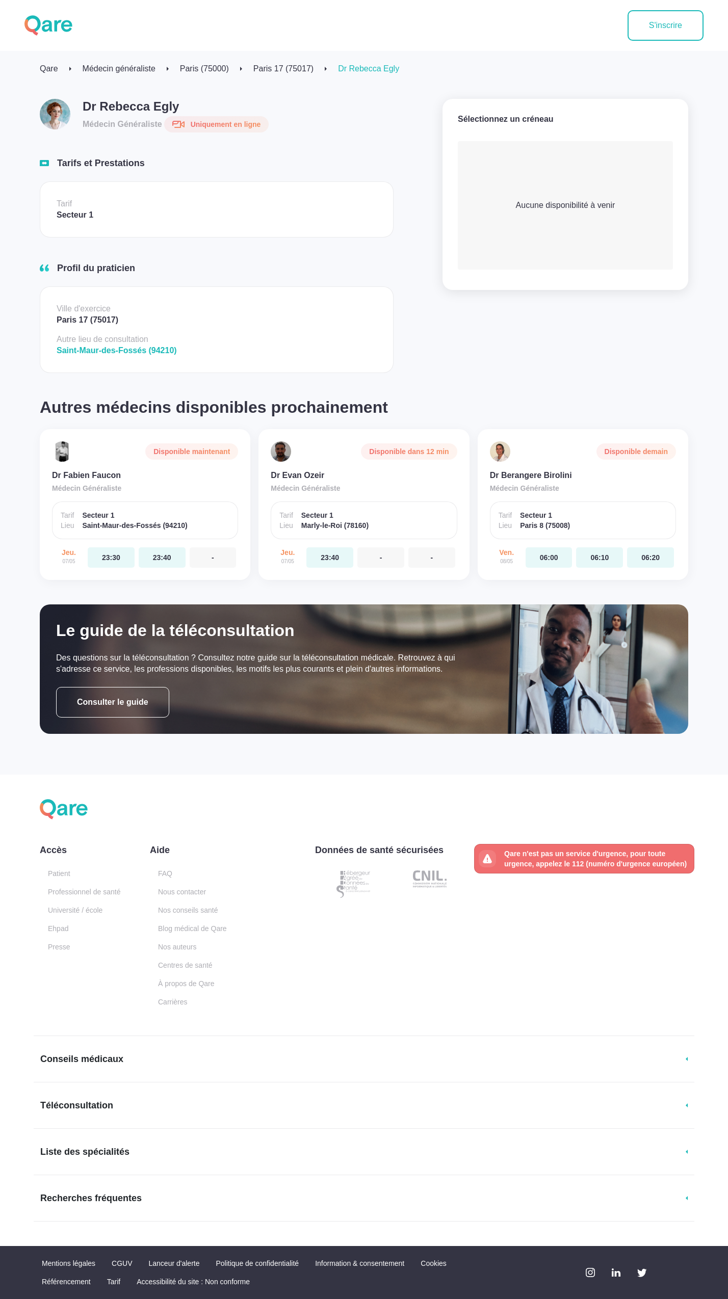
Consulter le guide (112, 702)
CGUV (122, 1263)
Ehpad (58, 928)
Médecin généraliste (119, 68)
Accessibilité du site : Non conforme (193, 1282)
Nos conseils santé (188, 910)
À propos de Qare (186, 983)
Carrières (173, 1002)
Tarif (113, 1282)
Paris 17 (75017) (283, 68)
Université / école (75, 910)
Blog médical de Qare (192, 928)
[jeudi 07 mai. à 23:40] (162, 557)
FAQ (165, 873)
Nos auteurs (177, 947)
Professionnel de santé (84, 892)
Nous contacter (182, 892)
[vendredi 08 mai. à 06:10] (599, 557)
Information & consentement (359, 1263)
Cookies (434, 1263)
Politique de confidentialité (257, 1263)
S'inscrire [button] (665, 25)
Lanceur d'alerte (174, 1263)
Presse (59, 947)
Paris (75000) (204, 68)
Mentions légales (68, 1263)
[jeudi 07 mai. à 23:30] (111, 557)
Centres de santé (185, 965)
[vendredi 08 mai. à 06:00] (549, 557)
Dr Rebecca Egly (368, 68)
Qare (49, 68)
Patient (59, 873)
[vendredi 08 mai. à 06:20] (650, 557)
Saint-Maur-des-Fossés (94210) (117, 350)
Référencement (66, 1282)
